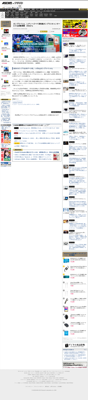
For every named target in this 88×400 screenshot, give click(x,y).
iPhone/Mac (27, 9)
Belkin (50, 14)
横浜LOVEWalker (32, 382)
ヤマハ (51, 15)
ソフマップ (22, 17)
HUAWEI (41, 14)
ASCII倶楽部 (83, 9)
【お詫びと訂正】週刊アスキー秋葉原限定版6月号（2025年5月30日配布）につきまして (75, 355)
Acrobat (12, 15)
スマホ (51, 9)
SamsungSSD (25, 14)
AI (5, 9)
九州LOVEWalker (55, 382)
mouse (12, 12)
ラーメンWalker (17, 382)
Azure (22, 15)
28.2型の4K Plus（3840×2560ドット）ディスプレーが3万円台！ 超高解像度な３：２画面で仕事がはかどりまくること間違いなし (77, 125)
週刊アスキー (35, 381)
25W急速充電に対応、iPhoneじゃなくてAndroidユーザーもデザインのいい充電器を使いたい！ (78, 116)
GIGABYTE (22, 14)
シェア (27, 31)
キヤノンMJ (12, 17)
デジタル (18, 3)
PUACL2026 (65, 379)
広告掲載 (60, 386)
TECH (16, 9)
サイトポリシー (29, 386)
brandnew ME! (26, 17)
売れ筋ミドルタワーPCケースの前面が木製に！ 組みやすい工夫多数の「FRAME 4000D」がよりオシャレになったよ (78, 149)
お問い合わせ (53, 386)
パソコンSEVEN (27, 12)
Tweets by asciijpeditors (68, 38)
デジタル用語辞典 (42, 381)
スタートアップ (57, 9)
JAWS (7, 15)
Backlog (41, 15)
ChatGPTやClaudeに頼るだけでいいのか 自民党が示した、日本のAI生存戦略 (37, 152)
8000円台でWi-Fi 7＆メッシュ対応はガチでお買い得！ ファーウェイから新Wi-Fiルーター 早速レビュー (78, 96)
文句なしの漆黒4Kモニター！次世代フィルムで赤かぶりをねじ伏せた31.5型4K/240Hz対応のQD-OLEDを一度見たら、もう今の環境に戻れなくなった (78, 74)
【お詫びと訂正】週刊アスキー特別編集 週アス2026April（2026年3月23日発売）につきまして (74, 352)
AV (45, 9)
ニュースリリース (17, 101)
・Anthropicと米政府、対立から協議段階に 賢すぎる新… (5, 115)
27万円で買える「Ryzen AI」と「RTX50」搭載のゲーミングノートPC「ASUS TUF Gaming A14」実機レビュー (46, 157)
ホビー (37, 9)
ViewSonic (46, 14)
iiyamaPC (17, 12)
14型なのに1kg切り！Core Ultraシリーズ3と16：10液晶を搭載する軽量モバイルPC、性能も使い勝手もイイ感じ (77, 192)
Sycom (22, 12)
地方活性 (57, 379)
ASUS (36, 12)
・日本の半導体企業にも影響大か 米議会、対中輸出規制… (5, 119)
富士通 (7, 12)
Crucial (36, 14)
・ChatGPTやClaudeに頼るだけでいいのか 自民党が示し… (5, 102)
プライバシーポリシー (39, 386)
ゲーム (62, 9)
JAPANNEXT (17, 17)
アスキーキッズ (23, 379)
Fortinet (45, 15)
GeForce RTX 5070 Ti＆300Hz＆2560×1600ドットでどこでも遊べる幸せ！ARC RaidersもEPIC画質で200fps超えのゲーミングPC (78, 204)
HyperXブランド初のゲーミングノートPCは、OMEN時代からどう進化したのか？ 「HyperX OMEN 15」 (77, 62)
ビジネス (12, 9)
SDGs (61, 379)
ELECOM (7, 14)
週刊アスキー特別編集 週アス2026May (6, 128)
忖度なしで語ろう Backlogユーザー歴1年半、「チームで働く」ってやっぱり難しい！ (77, 138)
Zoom (55, 15)
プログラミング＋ (51, 379)
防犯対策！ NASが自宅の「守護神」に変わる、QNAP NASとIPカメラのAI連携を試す (78, 104)
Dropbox (31, 15)
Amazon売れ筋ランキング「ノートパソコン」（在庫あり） (5, 24)
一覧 (38, 31)
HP (41, 12)
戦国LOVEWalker (70, 382)
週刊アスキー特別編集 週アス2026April (6, 146)
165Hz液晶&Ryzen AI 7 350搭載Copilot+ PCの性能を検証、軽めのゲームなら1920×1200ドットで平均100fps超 (78, 160)
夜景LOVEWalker (47, 382)
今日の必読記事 (29, 381)
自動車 (33, 9)
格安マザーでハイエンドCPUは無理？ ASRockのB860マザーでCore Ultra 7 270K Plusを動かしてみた (78, 170)
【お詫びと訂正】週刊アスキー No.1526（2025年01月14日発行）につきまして (75, 358)
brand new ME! (52, 376)
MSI (31, 12)
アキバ (48, 9)
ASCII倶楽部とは (7, 122)
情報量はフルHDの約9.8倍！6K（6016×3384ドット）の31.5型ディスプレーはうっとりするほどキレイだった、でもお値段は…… (77, 226)
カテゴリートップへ (56, 112)
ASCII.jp (7, 3)
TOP (19, 371)
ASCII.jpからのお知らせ (68, 349)
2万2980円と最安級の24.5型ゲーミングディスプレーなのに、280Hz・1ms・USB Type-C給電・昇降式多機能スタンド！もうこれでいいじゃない (77, 180)
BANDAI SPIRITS (17, 102)
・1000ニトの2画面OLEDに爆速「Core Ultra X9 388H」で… (5, 106)
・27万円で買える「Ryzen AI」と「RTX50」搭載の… (5, 111)
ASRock (31, 14)
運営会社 (47, 386)
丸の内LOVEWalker (62, 382)
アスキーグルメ (38, 379)
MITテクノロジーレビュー (56, 381)
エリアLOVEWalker (24, 382)
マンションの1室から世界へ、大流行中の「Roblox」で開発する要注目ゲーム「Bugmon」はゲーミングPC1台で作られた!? (78, 237)
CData (36, 15)
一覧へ (85, 349)
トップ (2, 9)
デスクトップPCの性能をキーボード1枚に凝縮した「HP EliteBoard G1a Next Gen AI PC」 (78, 51)
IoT (8, 9)
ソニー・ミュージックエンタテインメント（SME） (26, 104)
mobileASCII (48, 381)
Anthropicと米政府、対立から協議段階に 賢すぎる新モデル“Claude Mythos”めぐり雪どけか (41, 159)
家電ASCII (33, 379)
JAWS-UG (34, 374)
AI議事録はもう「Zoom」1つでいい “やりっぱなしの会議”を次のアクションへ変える (78, 216)
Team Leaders (44, 379)
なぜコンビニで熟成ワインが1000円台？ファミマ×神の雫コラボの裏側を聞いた (77, 83)
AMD (12, 14)
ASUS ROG (17, 14)
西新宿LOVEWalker (40, 382)
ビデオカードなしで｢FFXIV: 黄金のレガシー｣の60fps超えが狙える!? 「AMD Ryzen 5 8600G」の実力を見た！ (77, 247)
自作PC (41, 9)
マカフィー (7, 17)
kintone (17, 15)
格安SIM (28, 379)
